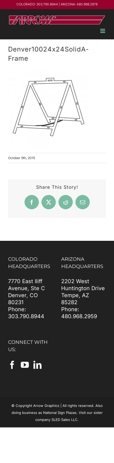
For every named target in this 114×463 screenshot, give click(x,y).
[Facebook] (12, 365)
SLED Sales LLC (64, 419)
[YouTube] (25, 365)
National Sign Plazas (60, 412)
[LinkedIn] (37, 365)
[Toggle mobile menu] (103, 31)
